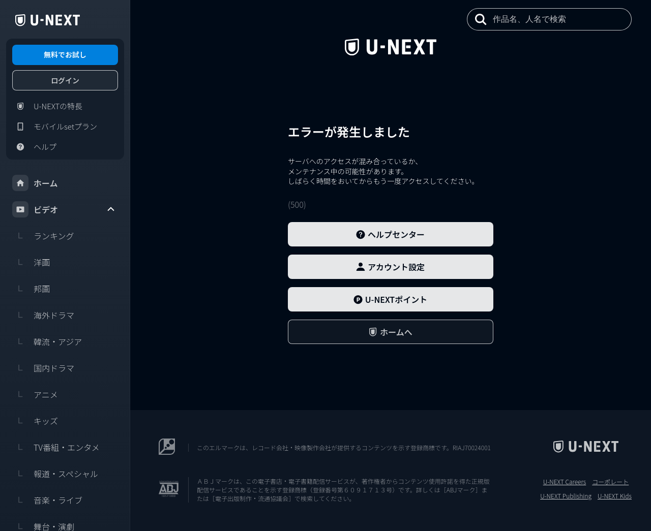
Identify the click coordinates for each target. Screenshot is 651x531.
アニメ (35, 394)
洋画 (31, 262)
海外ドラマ (43, 315)
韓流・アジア (47, 341)
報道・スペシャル (55, 473)
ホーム (35, 183)
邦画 (31, 288)
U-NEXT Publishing (565, 496)
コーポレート (610, 482)
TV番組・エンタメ (56, 447)
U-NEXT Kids (615, 496)
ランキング (43, 236)
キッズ (35, 421)
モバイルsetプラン (54, 126)
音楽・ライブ (47, 500)
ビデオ (64, 209)
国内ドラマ (43, 368)
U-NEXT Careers (564, 482)
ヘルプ (34, 147)
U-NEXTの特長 (47, 106)
